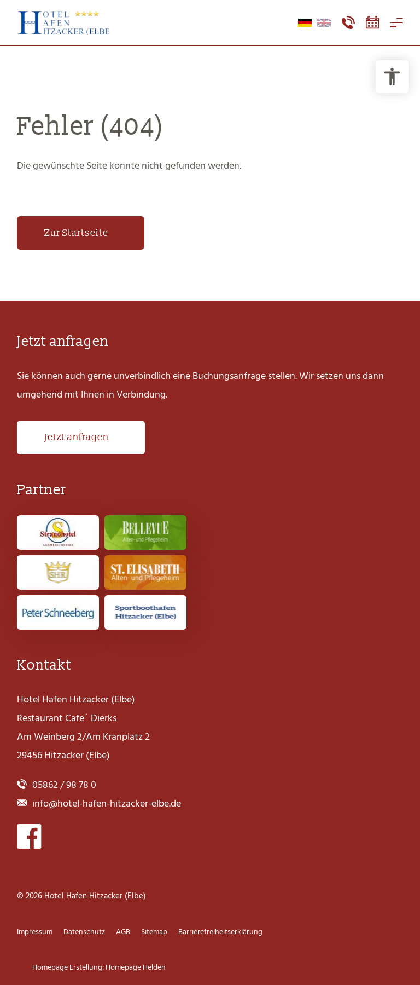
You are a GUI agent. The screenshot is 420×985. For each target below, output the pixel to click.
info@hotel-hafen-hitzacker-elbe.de (106, 803)
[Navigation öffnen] (396, 22)
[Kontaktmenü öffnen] (348, 22)
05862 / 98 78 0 (64, 785)
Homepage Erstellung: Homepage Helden (98, 967)
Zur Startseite (76, 233)
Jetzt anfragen (76, 437)
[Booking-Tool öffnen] (372, 22)
